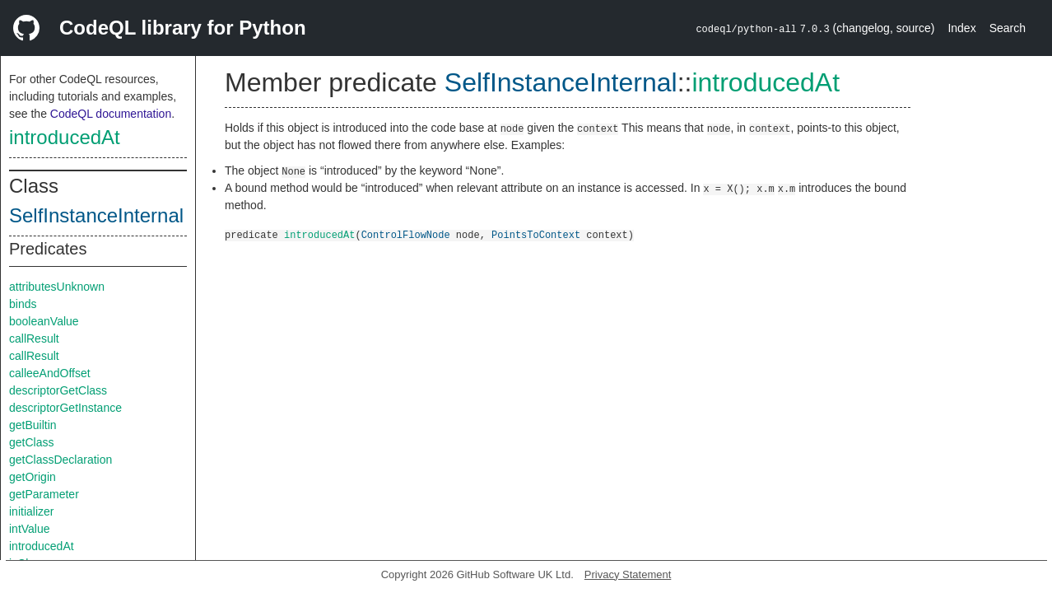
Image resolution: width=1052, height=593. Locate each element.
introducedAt (64, 137)
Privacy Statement (628, 574)
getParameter (44, 494)
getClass (31, 442)
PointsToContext (535, 234)
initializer (31, 511)
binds (22, 304)
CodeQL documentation (110, 113)
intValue (29, 528)
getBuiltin (33, 425)
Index (961, 28)
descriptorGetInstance (65, 407)
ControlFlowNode (405, 234)
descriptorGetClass (58, 390)
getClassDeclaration (60, 459)
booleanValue (44, 321)
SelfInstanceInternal (96, 215)
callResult (34, 338)
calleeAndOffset (50, 373)
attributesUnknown (57, 286)
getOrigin (32, 476)
